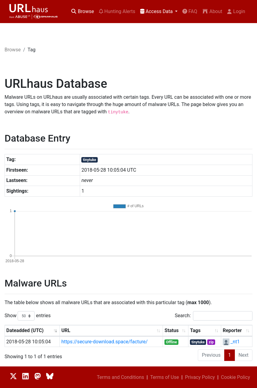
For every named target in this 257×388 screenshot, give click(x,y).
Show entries (28, 316)
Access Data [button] (157, 11)
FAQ (189, 11)
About (212, 11)
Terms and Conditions (120, 377)
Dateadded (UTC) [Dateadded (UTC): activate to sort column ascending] (25, 330)
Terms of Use (164, 377)
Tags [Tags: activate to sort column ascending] (195, 330)
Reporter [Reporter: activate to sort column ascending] (232, 330)
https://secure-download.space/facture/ (104, 342)
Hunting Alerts (117, 11)
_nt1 (235, 342)
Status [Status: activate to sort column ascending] (171, 330)
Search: (213, 316)
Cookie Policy (235, 377)
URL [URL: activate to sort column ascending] (65, 330)
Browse (82, 11)
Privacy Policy (200, 377)
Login (236, 11)
